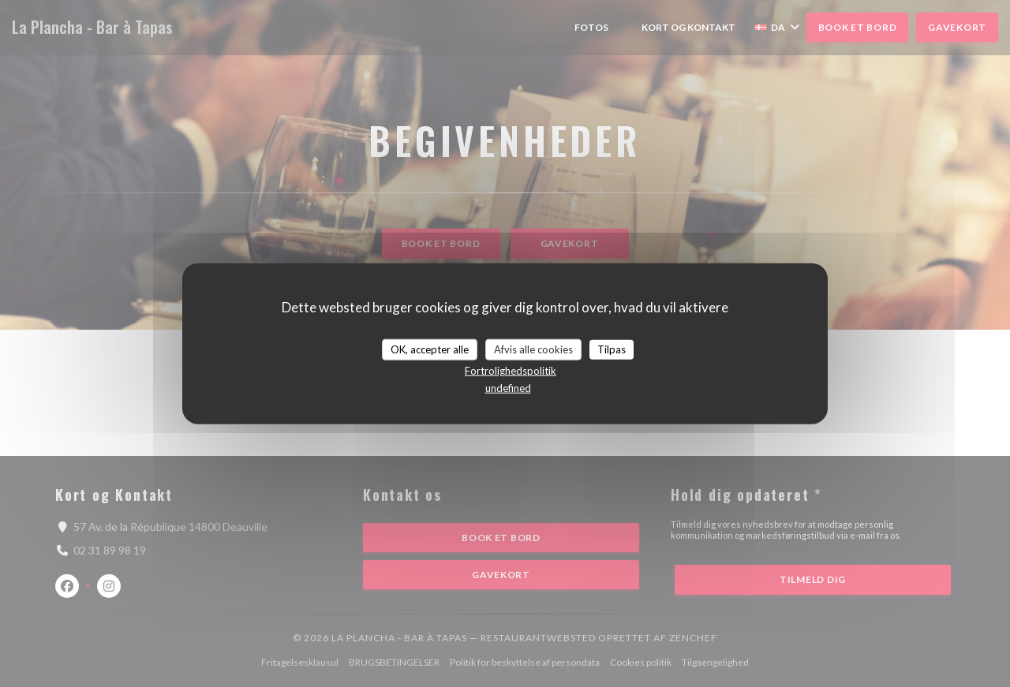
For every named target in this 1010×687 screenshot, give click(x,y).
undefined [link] (508, 388)
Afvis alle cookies (533, 348)
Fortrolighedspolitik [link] (510, 370)
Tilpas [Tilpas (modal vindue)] (611, 348)
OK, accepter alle (430, 348)
